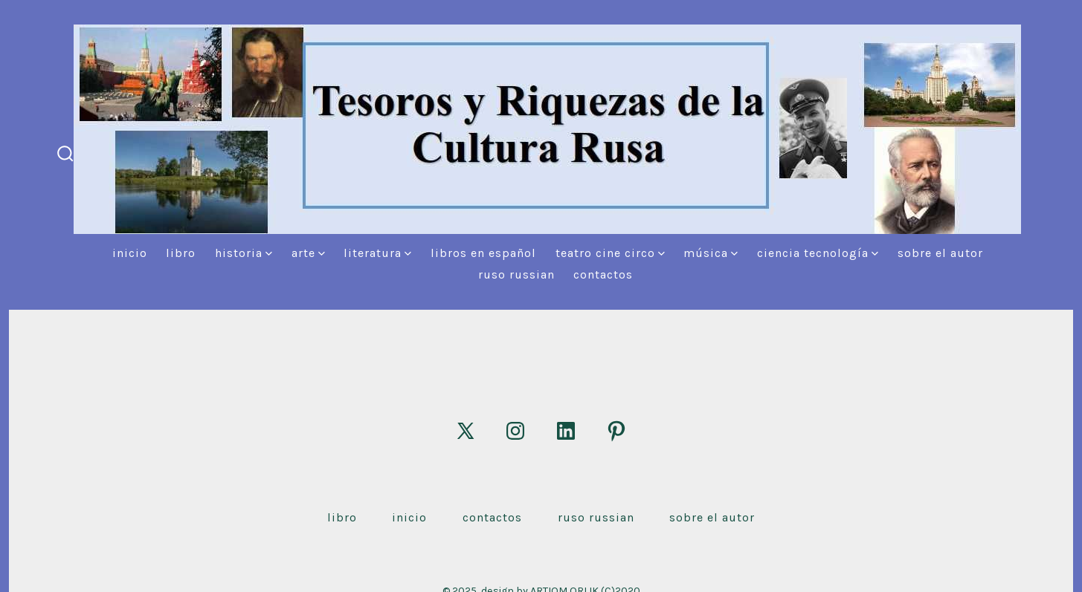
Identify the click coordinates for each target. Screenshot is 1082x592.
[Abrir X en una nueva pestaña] (465, 431)
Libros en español (483, 253)
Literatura (377, 253)
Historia (243, 253)
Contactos (603, 274)
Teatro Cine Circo (610, 253)
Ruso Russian (516, 274)
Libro (181, 253)
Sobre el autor (940, 253)
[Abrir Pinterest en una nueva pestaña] (616, 431)
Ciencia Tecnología (817, 253)
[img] (268, 253)
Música (710, 253)
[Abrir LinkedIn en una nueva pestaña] (566, 431)
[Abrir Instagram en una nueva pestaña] (515, 431)
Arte (308, 253)
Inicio (129, 253)
